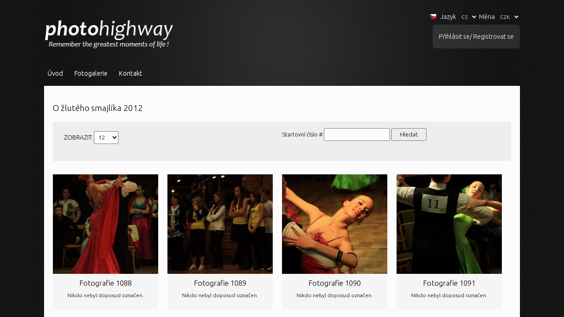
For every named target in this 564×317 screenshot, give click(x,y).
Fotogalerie (91, 73)
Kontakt (130, 73)
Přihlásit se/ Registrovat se (476, 36)
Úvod (55, 73)
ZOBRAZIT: (79, 137)
